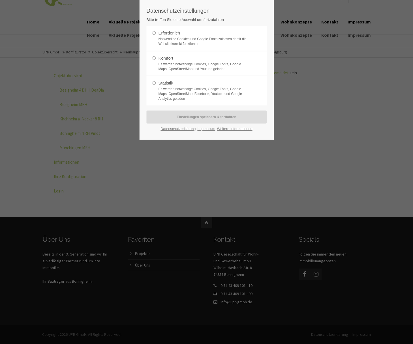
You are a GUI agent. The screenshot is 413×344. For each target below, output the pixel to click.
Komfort (204, 64)
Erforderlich (204, 38)
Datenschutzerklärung (178, 129)
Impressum (206, 129)
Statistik (204, 91)
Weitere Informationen (234, 129)
